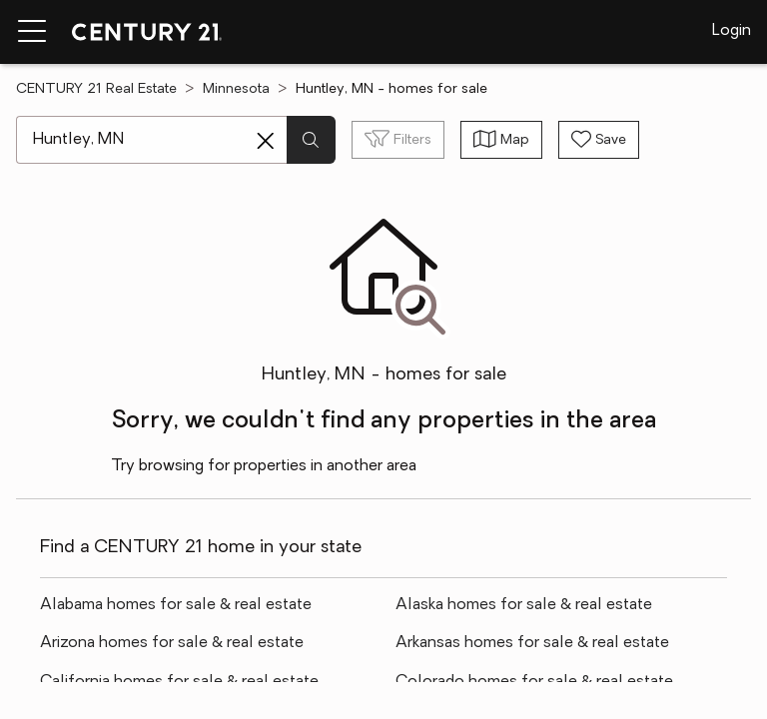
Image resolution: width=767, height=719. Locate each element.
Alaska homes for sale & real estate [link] (523, 605)
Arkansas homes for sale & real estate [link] (532, 643)
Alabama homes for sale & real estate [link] (176, 605)
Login (731, 31)
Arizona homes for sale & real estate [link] (172, 643)
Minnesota (236, 89)
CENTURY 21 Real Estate (96, 89)
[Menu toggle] (32, 32)
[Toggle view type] (501, 140)
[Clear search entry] (266, 141)
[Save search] (598, 140)
